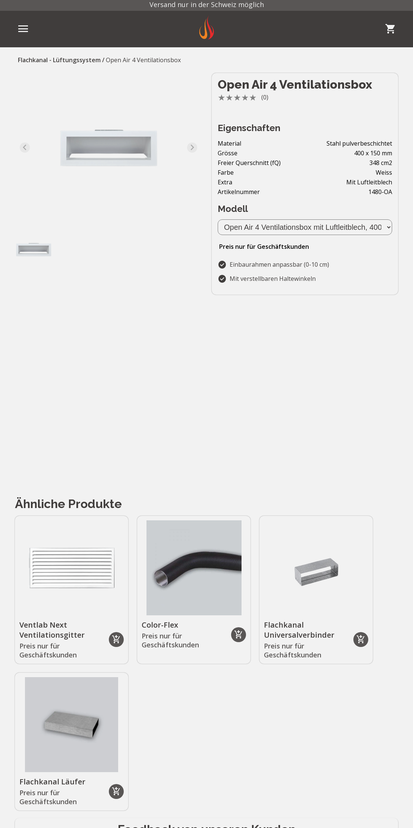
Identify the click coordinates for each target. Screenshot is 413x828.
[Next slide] (192, 148)
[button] (33, 249)
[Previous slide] (25, 148)
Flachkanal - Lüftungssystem (59, 60)
